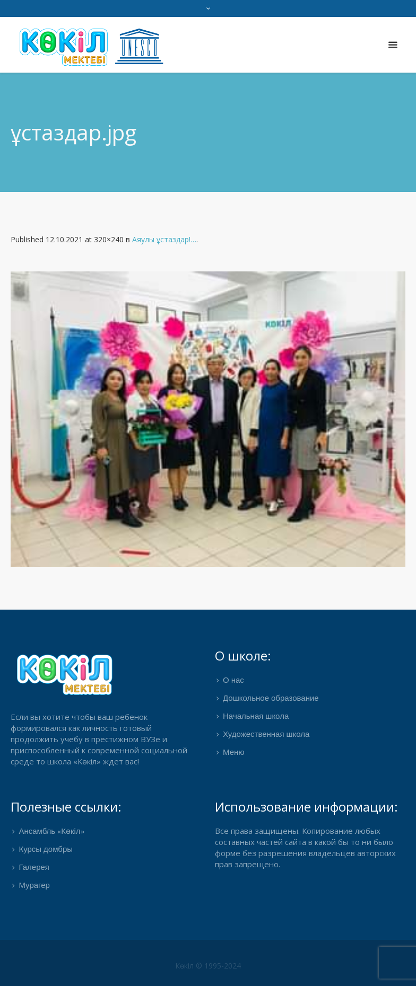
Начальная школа (256, 716)
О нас (233, 680)
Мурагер (34, 885)
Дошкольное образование (271, 698)
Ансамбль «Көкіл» (51, 831)
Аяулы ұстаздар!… (164, 239)
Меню (234, 752)
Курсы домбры (46, 849)
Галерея (34, 867)
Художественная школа (266, 734)
